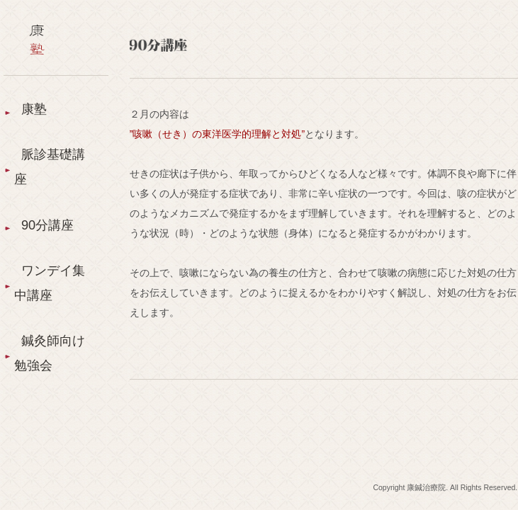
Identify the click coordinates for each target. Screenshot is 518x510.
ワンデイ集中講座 (49, 283)
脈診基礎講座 (49, 166)
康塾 (34, 109)
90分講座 (47, 225)
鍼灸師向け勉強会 (49, 353)
